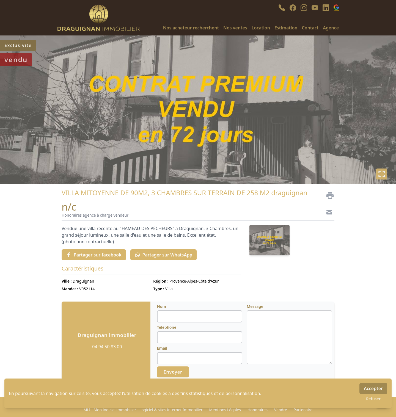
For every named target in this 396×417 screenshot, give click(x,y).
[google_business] (336, 7)
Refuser (373, 398)
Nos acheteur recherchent (191, 28)
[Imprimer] (327, 195)
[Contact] (327, 213)
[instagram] (304, 7)
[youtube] (315, 7)
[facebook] (293, 7)
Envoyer (173, 372)
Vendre (280, 409)
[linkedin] (326, 7)
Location (261, 28)
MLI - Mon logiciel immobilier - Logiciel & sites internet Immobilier (143, 409)
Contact (310, 28)
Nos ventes (235, 28)
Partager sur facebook (94, 255)
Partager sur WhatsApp (164, 255)
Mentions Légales (225, 409)
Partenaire (303, 409)
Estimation (286, 28)
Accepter (373, 388)
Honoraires (258, 409)
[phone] (282, 7)
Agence (331, 28)
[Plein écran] (381, 174)
